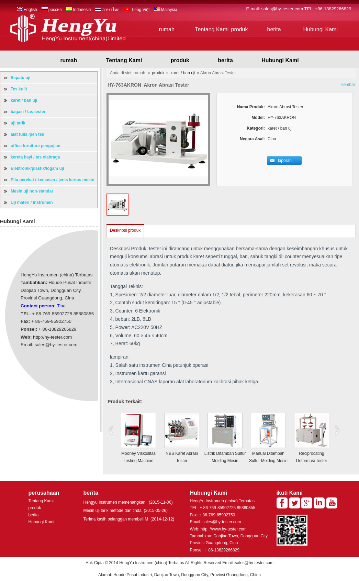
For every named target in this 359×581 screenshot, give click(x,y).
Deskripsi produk (125, 230)
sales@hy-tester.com (282, 8)
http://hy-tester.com (52, 337)
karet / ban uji (182, 72)
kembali (348, 84)
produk (239, 29)
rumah (167, 29)
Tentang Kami (212, 29)
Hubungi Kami (320, 29)
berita (274, 29)
